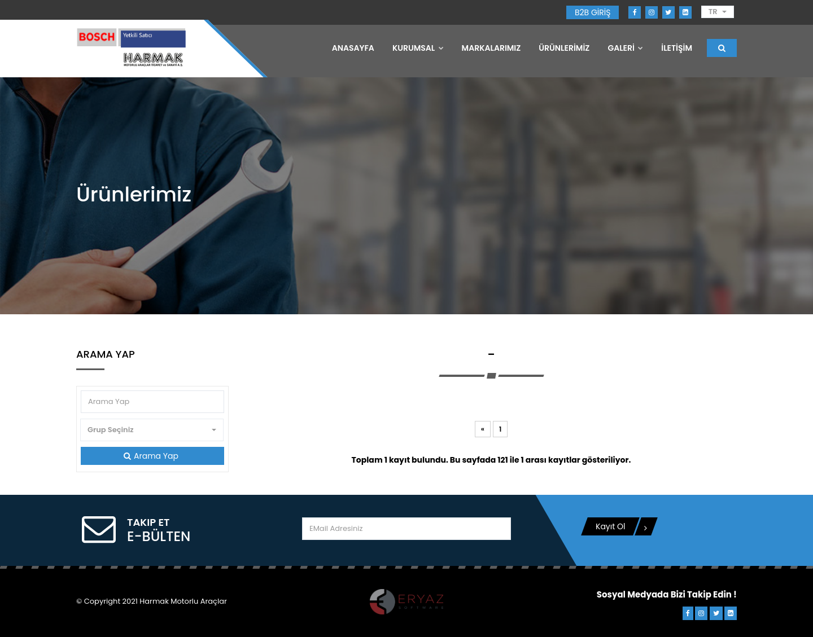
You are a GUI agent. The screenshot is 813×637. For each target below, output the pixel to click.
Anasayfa (353, 48)
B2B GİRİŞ (592, 12)
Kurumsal (418, 48)
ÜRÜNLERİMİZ (564, 48)
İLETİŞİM (676, 48)
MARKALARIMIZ (491, 48)
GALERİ (625, 48)
